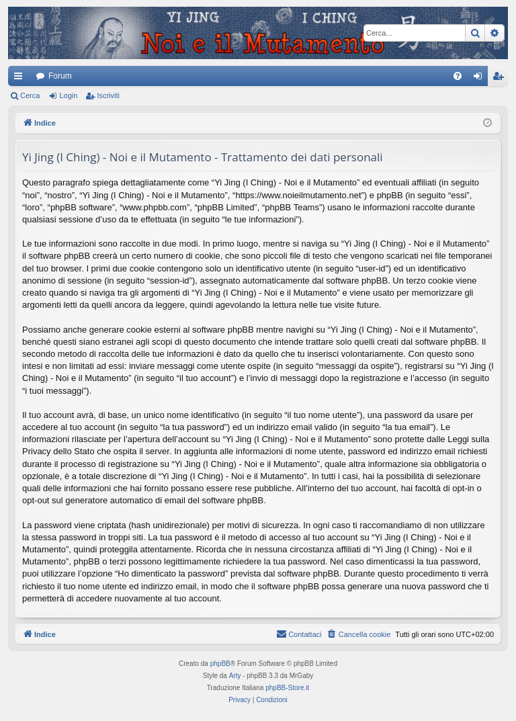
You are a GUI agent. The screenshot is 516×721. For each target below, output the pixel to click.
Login (68, 95)
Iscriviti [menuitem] (501, 78)
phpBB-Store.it (287, 687)
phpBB (220, 663)
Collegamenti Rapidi (20, 78)
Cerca (30, 95)
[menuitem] (457, 76)
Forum (60, 76)
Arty (235, 675)
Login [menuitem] (481, 78)
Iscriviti (108, 95)
